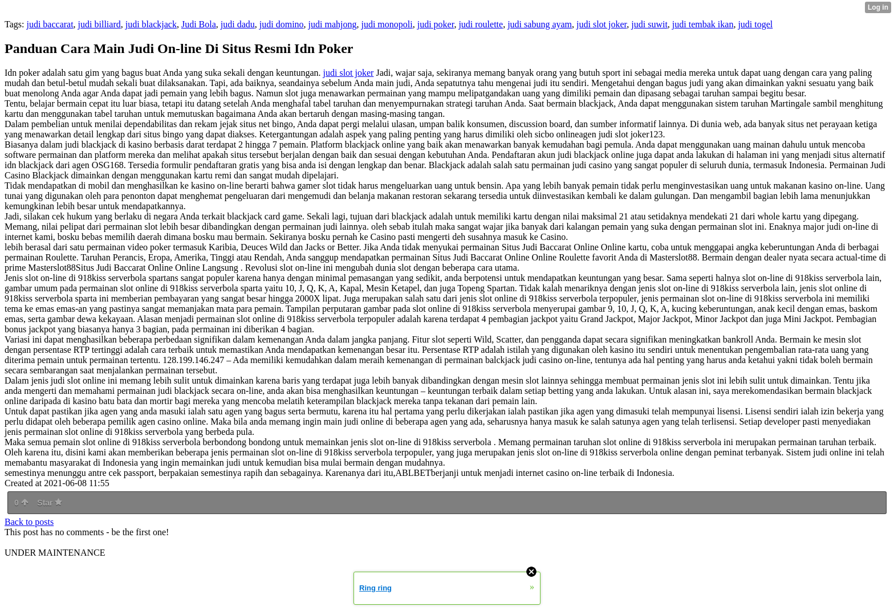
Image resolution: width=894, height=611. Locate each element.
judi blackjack (151, 24)
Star (49, 502)
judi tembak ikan (703, 24)
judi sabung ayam (539, 24)
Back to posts (29, 522)
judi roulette (480, 24)
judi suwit (649, 24)
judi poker (435, 24)
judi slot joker (601, 24)
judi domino (281, 24)
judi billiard (99, 24)
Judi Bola (198, 24)
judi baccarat (49, 24)
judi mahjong (332, 24)
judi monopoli (386, 24)
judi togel (755, 24)
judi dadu (238, 24)
